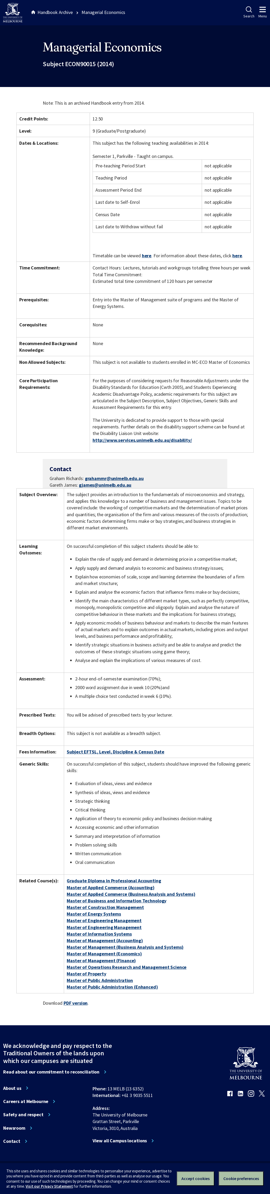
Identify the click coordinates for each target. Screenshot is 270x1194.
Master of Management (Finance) (101, 961)
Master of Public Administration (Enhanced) (112, 987)
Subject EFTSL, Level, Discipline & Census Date (115, 752)
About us (12, 1088)
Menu (262, 12)
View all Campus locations (120, 1141)
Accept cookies (195, 1178)
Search (248, 12)
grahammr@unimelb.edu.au (114, 478)
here (146, 256)
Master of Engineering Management (104, 920)
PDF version (76, 1003)
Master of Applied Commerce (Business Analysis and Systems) (131, 894)
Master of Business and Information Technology (116, 901)
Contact (11, 1141)
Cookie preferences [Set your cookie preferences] (241, 1178)
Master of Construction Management (105, 907)
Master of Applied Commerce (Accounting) (111, 887)
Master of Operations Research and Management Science (126, 967)
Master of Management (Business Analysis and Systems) (125, 947)
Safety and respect (23, 1115)
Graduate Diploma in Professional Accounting (114, 881)
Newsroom (14, 1128)
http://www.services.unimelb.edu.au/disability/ (142, 440)
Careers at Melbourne (25, 1101)
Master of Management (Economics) (104, 954)
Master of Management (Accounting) (105, 940)
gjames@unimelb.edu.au (105, 485)
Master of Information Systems (99, 934)
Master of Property (86, 974)
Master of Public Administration (100, 980)
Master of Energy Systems (94, 914)
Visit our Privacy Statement (49, 1186)
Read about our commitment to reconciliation (51, 1072)
